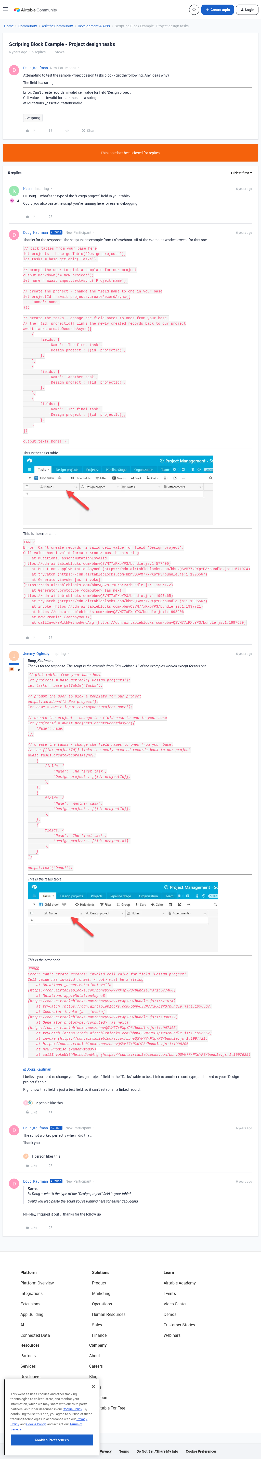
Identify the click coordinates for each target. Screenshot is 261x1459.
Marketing (101, 1293)
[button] (6, 10)
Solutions (100, 1272)
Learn (169, 1272)
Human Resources (108, 1314)
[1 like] (41, 1156)
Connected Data (35, 1335)
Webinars (172, 1335)
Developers (30, 1376)
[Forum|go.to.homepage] (35, 10)
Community (27, 25)
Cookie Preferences (201, 1451)
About (94, 1355)
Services (28, 1366)
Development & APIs (94, 25)
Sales (97, 1325)
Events (170, 1293)
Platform (28, 1272)
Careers (96, 1366)
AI (22, 1325)
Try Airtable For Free (107, 1408)
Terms (124, 1451)
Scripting (32, 117)
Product (99, 1283)
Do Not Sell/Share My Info (157, 1451)
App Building (31, 1314)
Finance (99, 1335)
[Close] (93, 1415)
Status (95, 1387)
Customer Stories (179, 1325)
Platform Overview (37, 1283)
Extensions (30, 1304)
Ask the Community (57, 25)
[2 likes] (43, 1103)
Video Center (175, 1304)
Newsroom (99, 1397)
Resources (30, 1345)
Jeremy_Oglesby (36, 653)
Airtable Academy (180, 1283)
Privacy (106, 1451)
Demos (170, 1314)
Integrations (31, 1293)
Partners (28, 1355)
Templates (29, 1397)
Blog (93, 1376)
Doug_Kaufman (35, 67)
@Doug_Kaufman (37, 1069)
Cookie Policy (72, 1437)
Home (9, 25)
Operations (102, 1304)
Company (98, 1345)
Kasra (28, 188)
